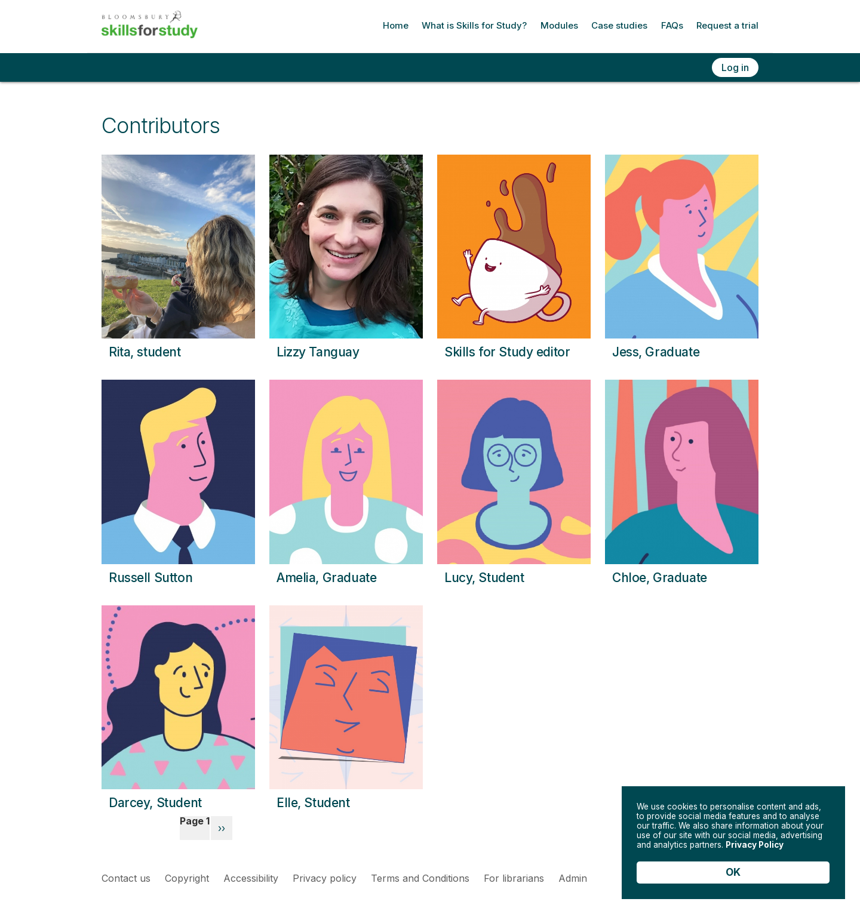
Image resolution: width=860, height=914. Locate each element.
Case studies (619, 25)
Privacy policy (325, 878)
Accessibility (250, 878)
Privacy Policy (672, 841)
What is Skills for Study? (474, 25)
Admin (572, 878)
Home (395, 25)
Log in (735, 67)
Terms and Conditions (420, 878)
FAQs (672, 25)
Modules (559, 25)
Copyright (187, 878)
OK (733, 872)
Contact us (126, 878)
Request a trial (727, 25)
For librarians (514, 878)
